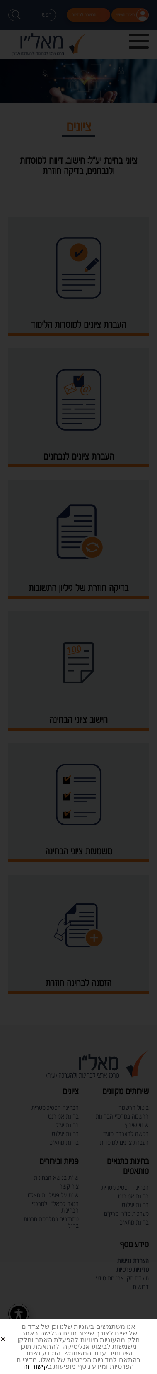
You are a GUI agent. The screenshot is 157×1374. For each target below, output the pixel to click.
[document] (78, 687)
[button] (13, 1332)
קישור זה (35, 1366)
